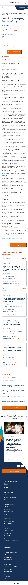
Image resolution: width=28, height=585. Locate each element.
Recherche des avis (9, 555)
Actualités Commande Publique (11, 567)
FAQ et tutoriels (8, 569)
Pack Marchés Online (9, 521)
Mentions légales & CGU (10, 497)
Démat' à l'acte (8, 533)
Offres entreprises (8, 550)
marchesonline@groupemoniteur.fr (11, 481)
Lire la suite (9, 459)
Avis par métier (8, 559)
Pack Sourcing (8, 523)
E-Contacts (7, 535)
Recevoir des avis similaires (19, 245)
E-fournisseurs (8, 528)
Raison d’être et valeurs (10, 495)
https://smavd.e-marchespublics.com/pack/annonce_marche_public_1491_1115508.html (14, 86)
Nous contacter (14, 408)
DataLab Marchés (8, 526)
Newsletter (7, 509)
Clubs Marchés (8, 571)
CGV (5, 499)
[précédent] (18, 466)
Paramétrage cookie (9, 504)
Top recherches (8, 514)
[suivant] (22, 466)
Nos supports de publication (11, 540)
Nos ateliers (7, 576)
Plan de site (7, 579)
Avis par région (8, 557)
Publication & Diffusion (9, 531)
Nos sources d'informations (10, 552)
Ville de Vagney (7, 345)
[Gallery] (14, 442)
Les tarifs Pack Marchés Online (11, 538)
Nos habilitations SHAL (9, 543)
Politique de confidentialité (10, 502)
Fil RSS (6, 507)
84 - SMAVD (6, 25)
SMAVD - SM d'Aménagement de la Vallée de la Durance (14, 14)
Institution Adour (7, 295)
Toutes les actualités (14, 471)
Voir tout (24, 258)
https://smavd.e (22, 230)
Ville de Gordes (6, 263)
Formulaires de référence (10, 574)
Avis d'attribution (8, 511)
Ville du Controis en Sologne (10, 320)
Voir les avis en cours (14, 51)
